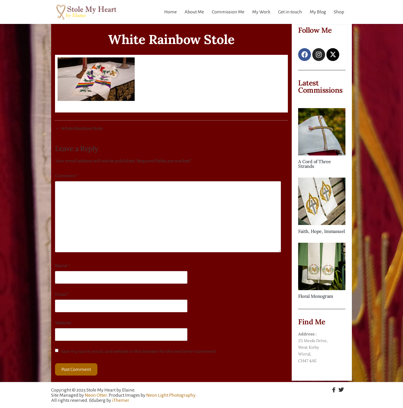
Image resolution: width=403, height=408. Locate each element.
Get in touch (290, 11)
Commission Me (228, 11)
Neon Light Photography (170, 395)
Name (62, 265)
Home (170, 11)
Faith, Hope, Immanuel (321, 231)
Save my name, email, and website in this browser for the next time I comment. (139, 351)
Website (63, 322)
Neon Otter (96, 395)
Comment (66, 175)
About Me (194, 11)
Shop (339, 11)
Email (62, 294)
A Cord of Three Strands (314, 164)
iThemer (120, 400)
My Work (261, 11)
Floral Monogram (315, 296)
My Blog (318, 11)
